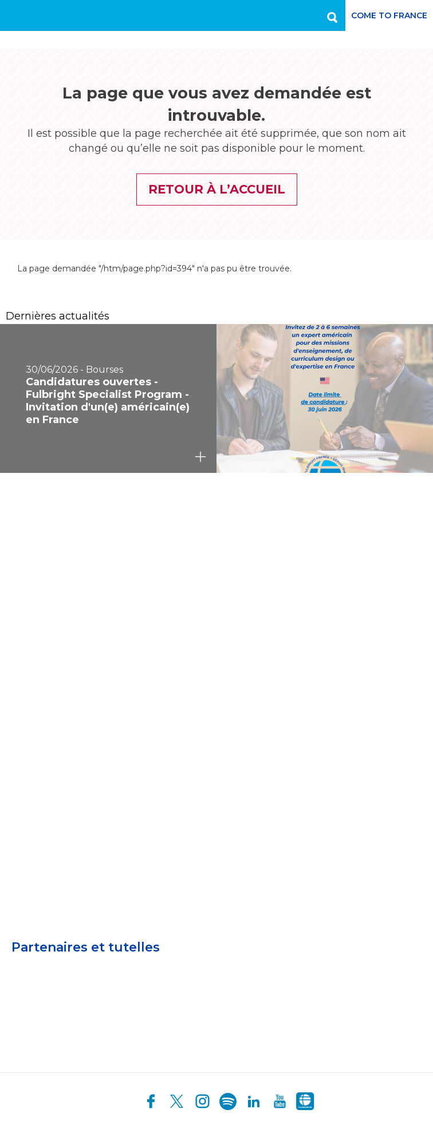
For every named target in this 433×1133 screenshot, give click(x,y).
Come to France (389, 15)
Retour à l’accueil (216, 189)
